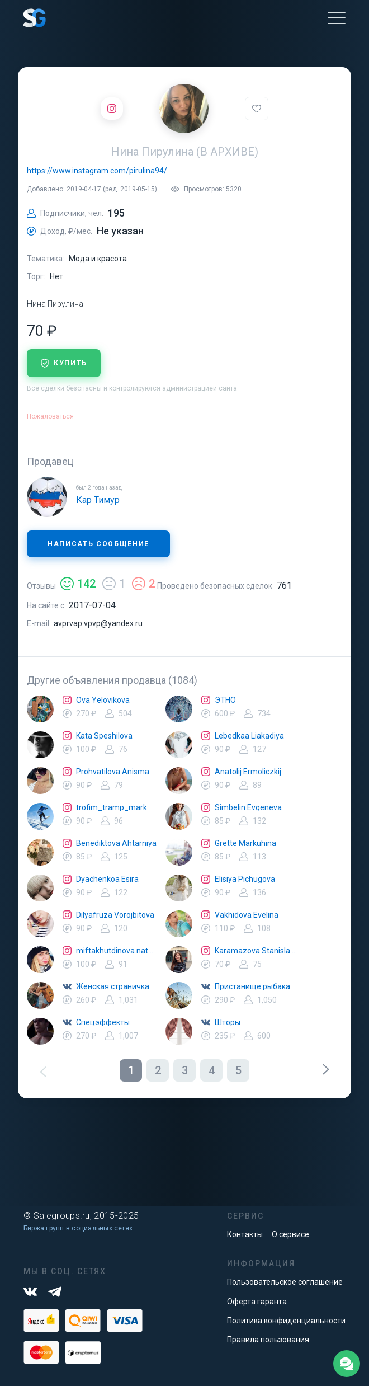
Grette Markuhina (245, 843)
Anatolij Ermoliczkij (248, 772)
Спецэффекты (103, 1022)
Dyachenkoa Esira (107, 879)
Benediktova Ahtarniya (116, 843)
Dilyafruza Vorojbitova (115, 915)
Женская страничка (112, 986)
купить (63, 363)
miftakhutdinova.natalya (116, 951)
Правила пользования (268, 1339)
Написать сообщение (98, 544)
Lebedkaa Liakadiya (249, 736)
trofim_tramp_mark (111, 807)
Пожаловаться (50, 416)
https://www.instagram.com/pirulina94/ (97, 170)
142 (78, 583)
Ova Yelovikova (103, 700)
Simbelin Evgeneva (248, 807)
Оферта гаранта (257, 1301)
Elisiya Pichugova (245, 879)
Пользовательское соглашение (285, 1281)
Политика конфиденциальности (286, 1320)
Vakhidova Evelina (246, 915)
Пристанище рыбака (252, 986)
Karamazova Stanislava (255, 951)
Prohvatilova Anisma (112, 772)
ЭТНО (225, 700)
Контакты (245, 1234)
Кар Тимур (98, 500)
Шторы (227, 1022)
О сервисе (290, 1234)
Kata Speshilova (104, 736)
